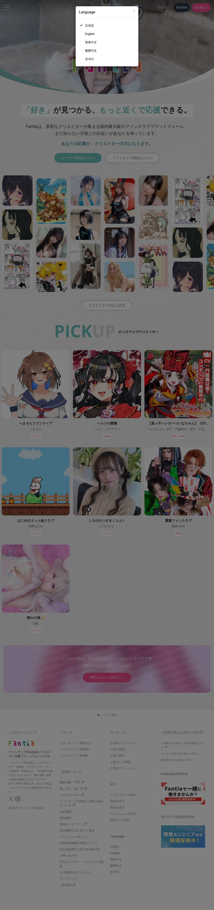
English (89, 34)
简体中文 (91, 42)
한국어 (89, 59)
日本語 (89, 25)
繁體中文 (91, 50)
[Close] (134, 11)
